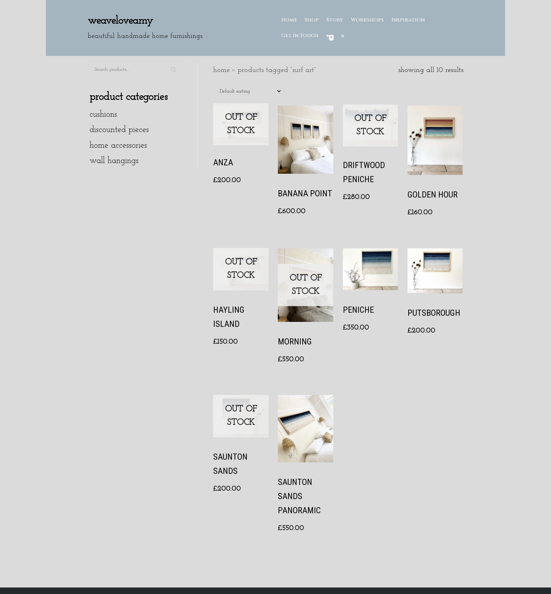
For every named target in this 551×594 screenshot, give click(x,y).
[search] (342, 36)
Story (334, 19)
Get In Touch (299, 35)
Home (289, 19)
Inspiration (408, 19)
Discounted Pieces (119, 130)
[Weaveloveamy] (145, 28)
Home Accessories (118, 145)
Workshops (367, 19)
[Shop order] (247, 91)
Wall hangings (114, 161)
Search (173, 72)
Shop (312, 19)
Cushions (103, 114)
